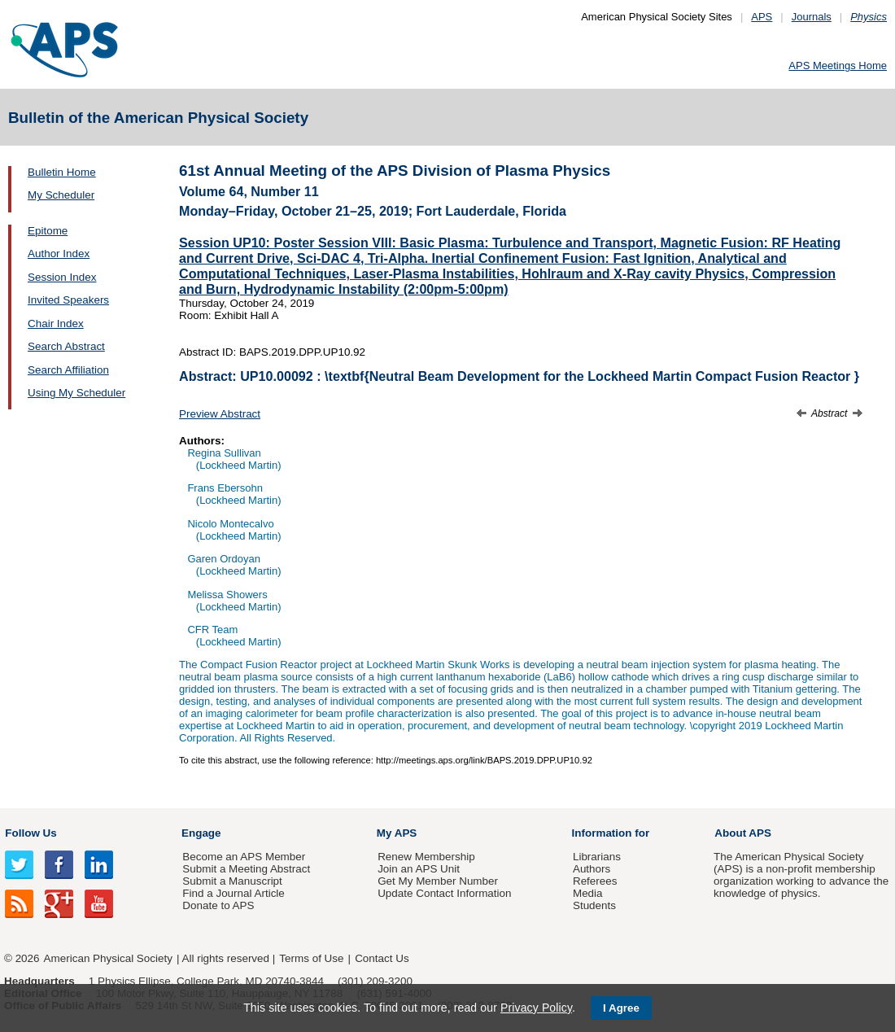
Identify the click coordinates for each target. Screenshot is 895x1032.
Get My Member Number (438, 881)
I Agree (621, 1008)
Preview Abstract (219, 414)
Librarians (597, 857)
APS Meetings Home (837, 65)
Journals (812, 17)
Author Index (59, 253)
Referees (595, 881)
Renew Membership (426, 857)
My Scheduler (61, 195)
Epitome (48, 231)
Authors (591, 869)
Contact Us (381, 958)
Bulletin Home (62, 172)
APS (761, 17)
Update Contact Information (444, 893)
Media (588, 893)
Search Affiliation (68, 370)
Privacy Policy (536, 1007)
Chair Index (56, 323)
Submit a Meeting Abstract (246, 869)
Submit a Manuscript (232, 881)
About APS (742, 833)
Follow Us (30, 833)
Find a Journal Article (233, 893)
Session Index (62, 277)
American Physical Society (108, 958)
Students (594, 905)
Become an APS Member (243, 857)
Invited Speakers (68, 300)
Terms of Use (311, 958)
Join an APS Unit (419, 869)
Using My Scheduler (76, 393)
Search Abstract (66, 346)
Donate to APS (218, 905)
